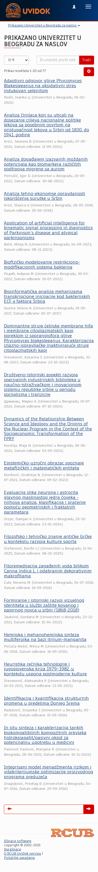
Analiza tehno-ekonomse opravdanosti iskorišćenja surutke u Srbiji (44, 196)
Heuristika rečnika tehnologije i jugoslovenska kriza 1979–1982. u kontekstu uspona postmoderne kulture (45, 669)
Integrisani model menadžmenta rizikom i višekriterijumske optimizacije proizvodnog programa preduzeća (48, 772)
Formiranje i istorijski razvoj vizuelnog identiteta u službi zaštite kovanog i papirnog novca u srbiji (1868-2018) (44, 605)
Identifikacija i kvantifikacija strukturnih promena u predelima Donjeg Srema (46, 701)
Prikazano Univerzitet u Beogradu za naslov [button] (44, 25)
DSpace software (17, 841)
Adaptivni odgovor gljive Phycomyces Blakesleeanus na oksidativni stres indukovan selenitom (43, 86)
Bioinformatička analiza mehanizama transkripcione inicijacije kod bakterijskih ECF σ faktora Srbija (47, 297)
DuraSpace (12, 849)
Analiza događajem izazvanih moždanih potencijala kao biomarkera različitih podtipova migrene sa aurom (46, 164)
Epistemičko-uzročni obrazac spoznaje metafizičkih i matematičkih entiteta (44, 466)
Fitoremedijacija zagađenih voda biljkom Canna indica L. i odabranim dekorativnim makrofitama (48, 571)
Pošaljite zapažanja (19, 858)
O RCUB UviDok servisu (22, 853)
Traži (86, 60)
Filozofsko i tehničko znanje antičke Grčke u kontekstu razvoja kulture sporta (48, 539)
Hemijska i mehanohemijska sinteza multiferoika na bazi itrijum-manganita (45, 637)
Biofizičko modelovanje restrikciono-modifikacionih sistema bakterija (42, 265)
